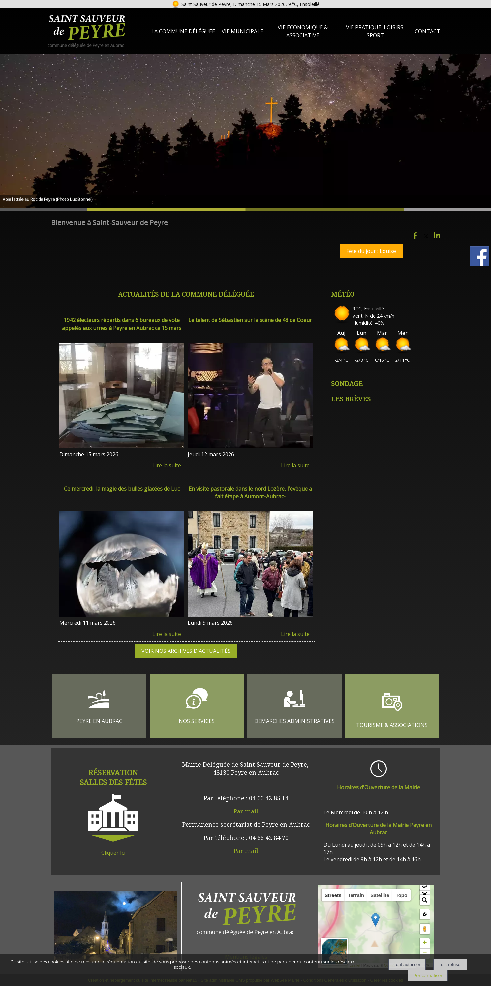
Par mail (246, 811)
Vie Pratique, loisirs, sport (375, 31)
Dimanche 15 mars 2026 (88, 454)
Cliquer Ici (113, 852)
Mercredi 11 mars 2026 (87, 622)
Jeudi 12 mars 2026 (211, 454)
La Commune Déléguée (183, 31)
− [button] (424, 954)
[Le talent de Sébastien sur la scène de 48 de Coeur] (250, 325)
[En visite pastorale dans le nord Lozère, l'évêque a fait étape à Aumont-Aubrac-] (250, 493)
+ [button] (424, 943)
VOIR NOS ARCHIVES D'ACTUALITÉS (185, 650)
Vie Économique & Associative (303, 31)
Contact (427, 31)
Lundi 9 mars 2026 (210, 622)
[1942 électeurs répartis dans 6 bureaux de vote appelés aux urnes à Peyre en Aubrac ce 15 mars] (122, 325)
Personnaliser (427, 975)
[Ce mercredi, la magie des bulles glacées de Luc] (122, 493)
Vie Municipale (242, 31)
